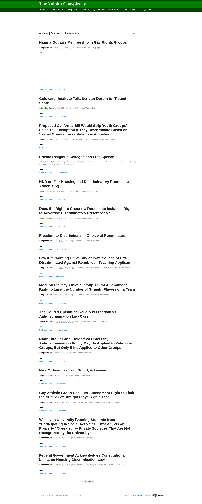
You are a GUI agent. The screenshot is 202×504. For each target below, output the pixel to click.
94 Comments (61, 411)
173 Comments (61, 148)
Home (42, 10)
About (48, 10)
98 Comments (61, 361)
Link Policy (56, 10)
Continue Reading (46, 90)
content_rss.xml (145, 10)
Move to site (76, 13)
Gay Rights (97, 48)
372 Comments (61, 173)
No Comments (61, 276)
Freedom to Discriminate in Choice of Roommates (82, 236)
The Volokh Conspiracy (62, 3)
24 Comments (61, 473)
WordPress (137, 495)
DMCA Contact (131, 10)
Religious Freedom (100, 321)
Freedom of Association (83, 48)
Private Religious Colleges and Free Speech (76, 157)
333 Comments (61, 330)
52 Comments (61, 227)
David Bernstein (47, 191)
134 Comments (61, 249)
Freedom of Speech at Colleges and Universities (57, 164)
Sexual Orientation (102, 295)
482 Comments (61, 303)
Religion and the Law (107, 139)
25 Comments (61, 200)
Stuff (75, 10)
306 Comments (61, 117)
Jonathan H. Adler (47, 108)
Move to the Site (53, 13)
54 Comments (61, 446)
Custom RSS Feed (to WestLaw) (91, 10)
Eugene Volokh (46, 48)
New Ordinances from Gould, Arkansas (72, 370)
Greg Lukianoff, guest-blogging (53, 162)
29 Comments (61, 90)
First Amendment (95, 162)
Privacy (97, 191)
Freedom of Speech (128, 162)
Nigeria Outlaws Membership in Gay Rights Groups (83, 42)
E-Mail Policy (67, 10)
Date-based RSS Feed (115, 10)
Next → (90, 481)
